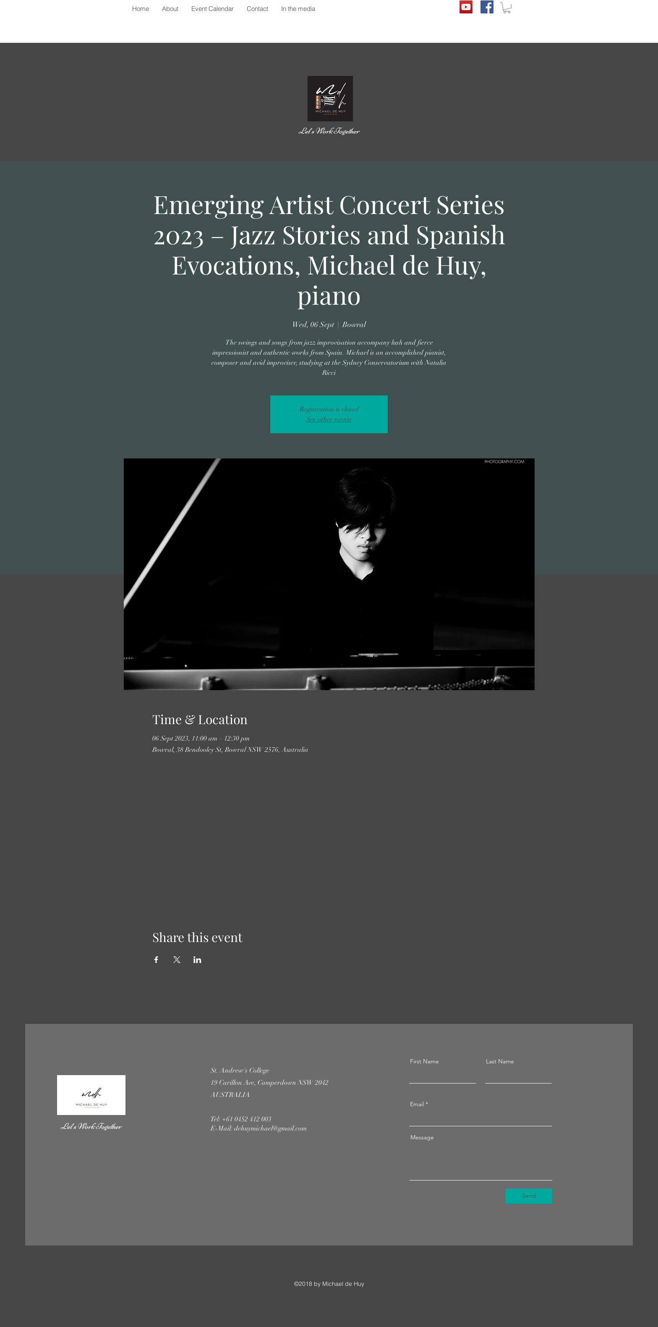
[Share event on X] (177, 959)
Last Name (500, 1061)
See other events (329, 419)
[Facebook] (487, 6)
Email (417, 1104)
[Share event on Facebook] (156, 959)
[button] (507, 7)
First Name (424, 1061)
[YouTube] (466, 6)
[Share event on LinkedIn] (197, 959)
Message (422, 1137)
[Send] (528, 1196)
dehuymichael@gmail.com (270, 1128)
